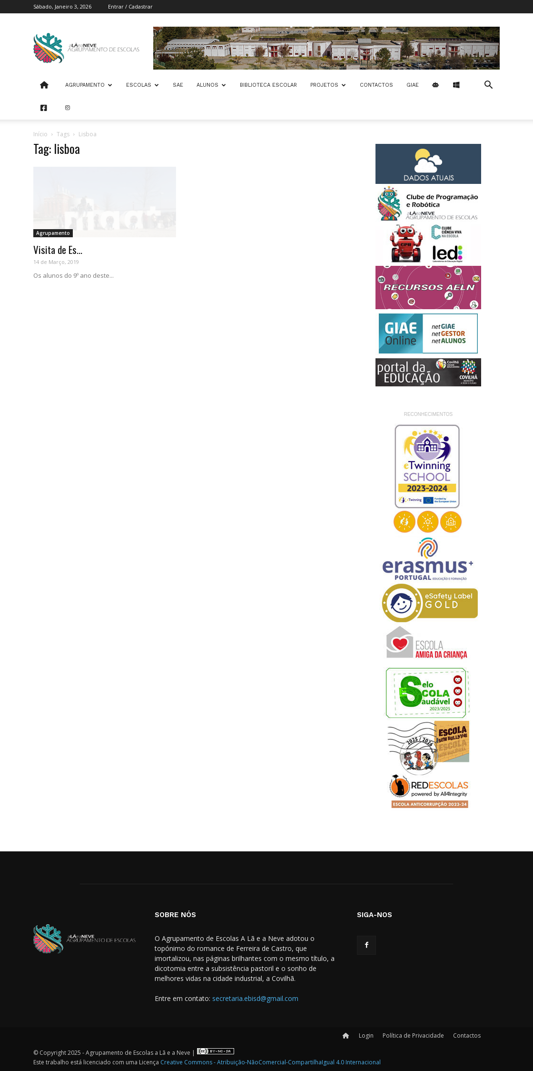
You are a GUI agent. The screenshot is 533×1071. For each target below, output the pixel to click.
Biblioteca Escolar (268, 85)
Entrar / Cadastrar (130, 6)
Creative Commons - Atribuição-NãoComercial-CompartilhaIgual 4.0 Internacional (270, 1062)
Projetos (328, 85)
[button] (488, 86)
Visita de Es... (57, 249)
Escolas (142, 85)
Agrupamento (88, 85)
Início (40, 134)
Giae (412, 85)
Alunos (211, 85)
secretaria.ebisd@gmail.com (255, 998)
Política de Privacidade (413, 1035)
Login (366, 1035)
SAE (178, 85)
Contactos (376, 85)
